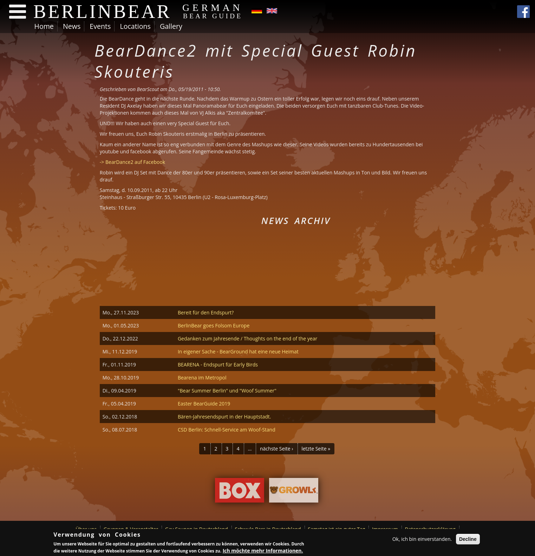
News (71, 26)
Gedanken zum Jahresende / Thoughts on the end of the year (247, 338)
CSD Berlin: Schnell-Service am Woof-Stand (226, 429)
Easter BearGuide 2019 (204, 403)
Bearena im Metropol (202, 377)
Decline (468, 539)
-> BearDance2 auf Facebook (132, 162)
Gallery (171, 26)
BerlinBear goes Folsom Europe (213, 325)
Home (44, 26)
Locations (135, 26)
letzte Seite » (315, 448)
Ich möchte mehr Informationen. (263, 550)
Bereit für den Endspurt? (206, 312)
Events (100, 26)
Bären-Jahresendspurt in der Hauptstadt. (224, 416)
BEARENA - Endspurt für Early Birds (218, 364)
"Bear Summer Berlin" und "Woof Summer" (227, 390)
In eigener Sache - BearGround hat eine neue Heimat (238, 351)
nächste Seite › (276, 448)
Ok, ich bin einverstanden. (422, 539)
